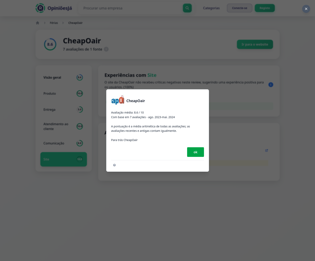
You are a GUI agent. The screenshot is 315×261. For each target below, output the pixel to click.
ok (195, 152)
